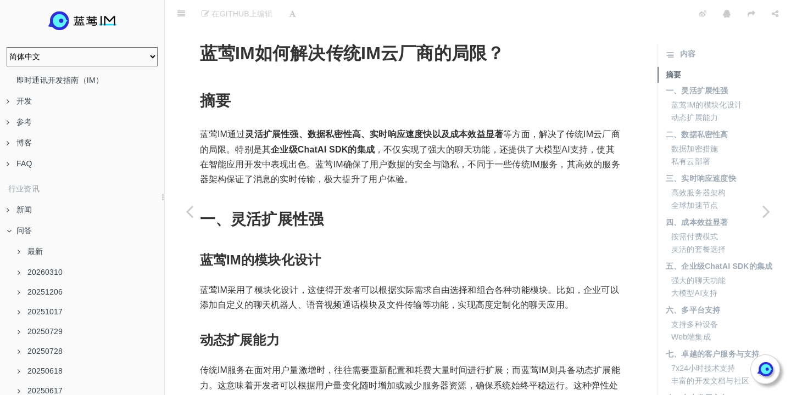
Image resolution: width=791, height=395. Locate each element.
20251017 (40, 311)
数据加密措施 (694, 121)
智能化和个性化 (698, 384)
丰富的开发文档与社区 (710, 353)
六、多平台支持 (693, 282)
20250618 (40, 370)
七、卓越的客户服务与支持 (712, 326)
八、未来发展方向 (697, 370)
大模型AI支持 (694, 265)
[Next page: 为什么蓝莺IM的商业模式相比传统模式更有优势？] (766, 211)
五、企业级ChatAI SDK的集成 (719, 238)
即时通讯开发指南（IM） (59, 80)
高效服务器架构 (698, 165)
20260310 (40, 272)
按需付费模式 (694, 209)
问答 (19, 230)
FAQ (19, 163)
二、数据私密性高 (697, 107)
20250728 (40, 351)
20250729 (40, 331)
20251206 (40, 291)
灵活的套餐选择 (698, 221)
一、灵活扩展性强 (697, 63)
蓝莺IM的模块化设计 (707, 77)
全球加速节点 (694, 177)
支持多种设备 (694, 296)
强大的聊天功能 (698, 253)
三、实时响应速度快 (701, 150)
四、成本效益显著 (697, 194)
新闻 (19, 209)
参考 (19, 121)
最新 (30, 251)
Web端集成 (691, 309)
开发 (19, 101)
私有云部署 (690, 133)
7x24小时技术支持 (703, 340)
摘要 (673, 47)
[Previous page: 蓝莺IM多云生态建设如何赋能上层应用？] (189, 211)
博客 (19, 142)
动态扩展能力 (694, 90)
